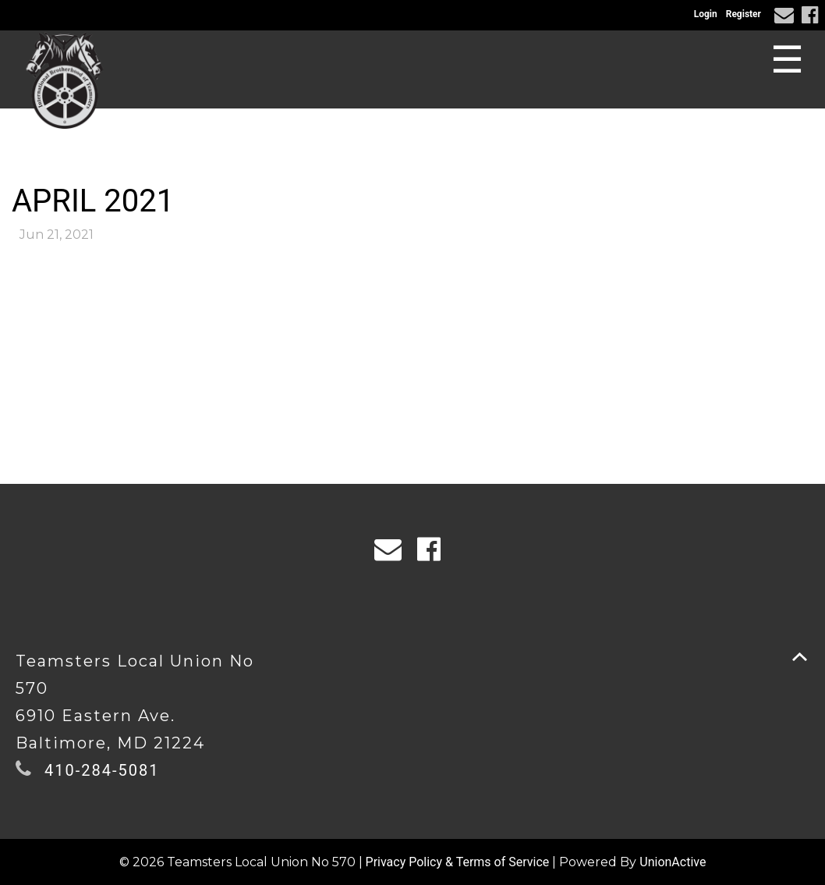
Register (743, 14)
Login (705, 14)
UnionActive (672, 862)
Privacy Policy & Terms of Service (458, 862)
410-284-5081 (101, 770)
